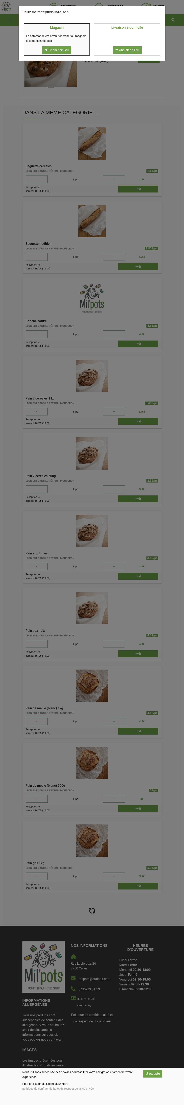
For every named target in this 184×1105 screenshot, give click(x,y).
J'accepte (153, 1074)
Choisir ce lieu (57, 50)
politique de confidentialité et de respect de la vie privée (58, 1088)
